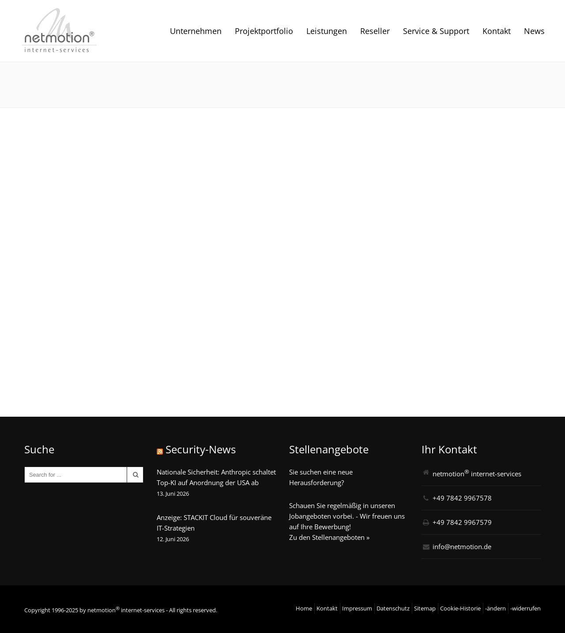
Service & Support (436, 31)
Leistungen (326, 31)
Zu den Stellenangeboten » (329, 537)
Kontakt (496, 31)
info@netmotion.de (462, 546)
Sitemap (425, 608)
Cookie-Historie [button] (460, 608)
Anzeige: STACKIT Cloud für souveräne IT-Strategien (214, 522)
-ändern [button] (495, 608)
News (534, 31)
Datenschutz (393, 608)
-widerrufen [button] (525, 608)
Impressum (357, 608)
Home (304, 608)
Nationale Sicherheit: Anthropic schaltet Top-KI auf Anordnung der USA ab (216, 477)
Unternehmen (196, 31)
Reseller (375, 31)
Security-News (201, 449)
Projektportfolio (264, 31)
